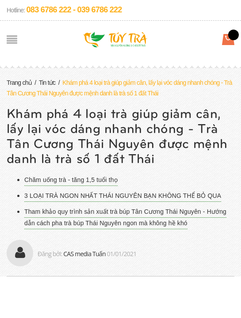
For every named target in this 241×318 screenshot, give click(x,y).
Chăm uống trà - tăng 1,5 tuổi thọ (71, 179)
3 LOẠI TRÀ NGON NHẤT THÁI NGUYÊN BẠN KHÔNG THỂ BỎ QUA (122, 195)
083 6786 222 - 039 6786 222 (74, 9)
